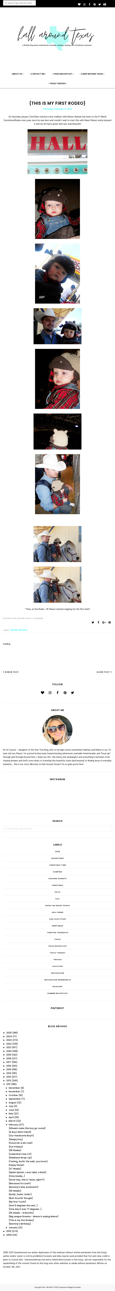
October (13, 1095)
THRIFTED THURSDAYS (57, 932)
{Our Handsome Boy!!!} (21, 1135)
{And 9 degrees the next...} (23, 1205)
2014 (8, 1073)
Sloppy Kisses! (16, 1165)
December (14, 1087)
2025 (57, 851)
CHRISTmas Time (57, 865)
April (11, 1117)
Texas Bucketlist (57, 946)
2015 (8, 1069)
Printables (57, 926)
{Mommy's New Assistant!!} (23, 1187)
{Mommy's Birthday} (20, 1223)
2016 (8, 1065)
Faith (57, 892)
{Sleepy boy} (16, 1139)
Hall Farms (57, 912)
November (14, 1091)
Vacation (57, 966)
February (13, 1124)
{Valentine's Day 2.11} (20, 1154)
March (12, 1120)
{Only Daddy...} (17, 1176)
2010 (8, 1231)
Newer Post (12, 672)
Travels (57, 959)
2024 (9, 1036)
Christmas (57, 885)
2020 (9, 1051)
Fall (57, 899)
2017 (8, 1062)
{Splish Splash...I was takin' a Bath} (27, 1172)
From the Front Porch (57, 905)
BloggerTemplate (74, 1287)
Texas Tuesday (57, 953)
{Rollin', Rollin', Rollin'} (20, 1194)
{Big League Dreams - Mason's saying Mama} (33, 1216)
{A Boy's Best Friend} (20, 1132)
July (11, 1106)
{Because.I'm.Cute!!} (20, 1183)
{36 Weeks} (15, 1190)
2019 (8, 1054)
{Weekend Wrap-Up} (20, 1157)
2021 (8, 1047)
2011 (8, 1084)
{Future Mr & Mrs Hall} (20, 1142)
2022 (9, 1043)
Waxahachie (57, 973)
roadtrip (57, 986)
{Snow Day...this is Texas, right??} (26, 1179)
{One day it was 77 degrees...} (25, 1209)
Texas (57, 939)
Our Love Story (57, 919)
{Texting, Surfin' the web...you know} (28, 1161)
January (13, 1227)
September (15, 1098)
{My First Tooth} (17, 1201)
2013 (8, 1076)
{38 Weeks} (15, 1150)
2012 (8, 1080)
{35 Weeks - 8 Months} (21, 1212)
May (11, 1113)
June (11, 1109)
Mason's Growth (18, 630)
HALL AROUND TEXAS (50, 1287)
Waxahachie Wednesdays (57, 980)
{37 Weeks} (15, 1168)
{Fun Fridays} (16, 1146)
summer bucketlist (57, 993)
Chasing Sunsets (57, 878)
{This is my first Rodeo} (21, 1220)
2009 (9, 1234)
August (12, 1102)
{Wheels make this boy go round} (27, 1128)
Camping (57, 872)
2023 (9, 1040)
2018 (8, 1058)
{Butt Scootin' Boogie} (21, 1198)
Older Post (103, 672)
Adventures (57, 858)
